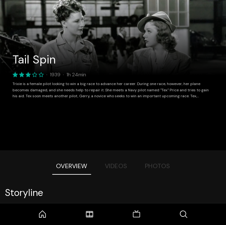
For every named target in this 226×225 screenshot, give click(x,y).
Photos (157, 166)
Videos (116, 166)
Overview (71, 166)
